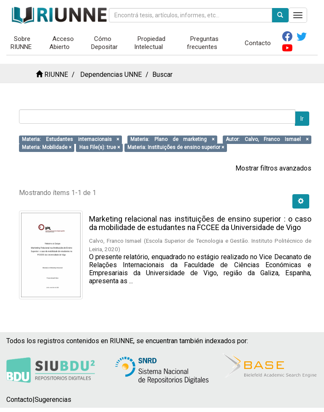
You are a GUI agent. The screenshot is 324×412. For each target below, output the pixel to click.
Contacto (258, 43)
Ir (302, 118)
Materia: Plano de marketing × (172, 139)
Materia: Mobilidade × (46, 147)
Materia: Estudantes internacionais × (70, 139)
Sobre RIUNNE (21, 43)
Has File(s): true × (99, 147)
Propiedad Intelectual (149, 43)
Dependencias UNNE (111, 74)
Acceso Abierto (61, 43)
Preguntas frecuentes (203, 43)
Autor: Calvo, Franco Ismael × (267, 139)
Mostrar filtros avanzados (273, 168)
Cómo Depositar (104, 43)
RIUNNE (56, 74)
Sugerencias (53, 400)
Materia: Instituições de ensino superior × (175, 147)
